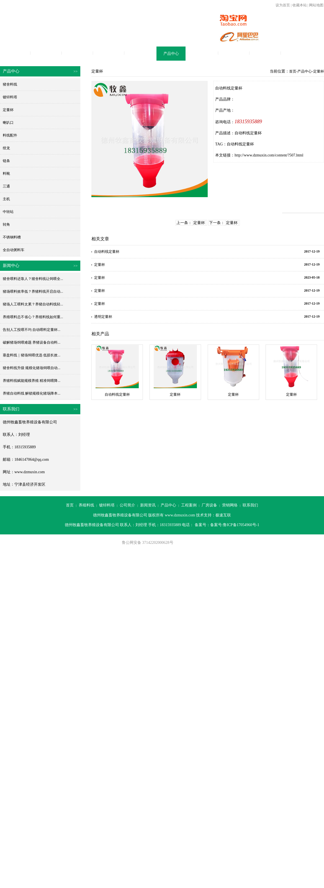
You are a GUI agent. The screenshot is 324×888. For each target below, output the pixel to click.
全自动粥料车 (13, 250)
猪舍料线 (10, 84)
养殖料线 (46, 54)
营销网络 (265, 54)
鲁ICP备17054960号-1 (241, 525)
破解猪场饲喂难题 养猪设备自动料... (31, 342)
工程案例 (202, 54)
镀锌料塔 (77, 54)
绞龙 (6, 148)
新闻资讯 (140, 54)
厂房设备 (233, 54)
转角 (6, 224)
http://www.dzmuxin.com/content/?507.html (269, 155)
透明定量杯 (103, 317)
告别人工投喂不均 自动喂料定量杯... (31, 330)
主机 (6, 199)
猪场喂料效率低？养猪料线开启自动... (33, 291)
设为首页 (283, 5)
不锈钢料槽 (12, 237)
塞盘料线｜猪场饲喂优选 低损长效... (31, 355)
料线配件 (10, 135)
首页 (15, 54)
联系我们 (296, 54)
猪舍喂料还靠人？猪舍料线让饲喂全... (33, 279)
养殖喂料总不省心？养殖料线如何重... (33, 317)
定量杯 (8, 110)
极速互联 (223, 515)
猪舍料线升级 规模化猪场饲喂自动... (31, 368)
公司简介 (108, 54)
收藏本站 (299, 5)
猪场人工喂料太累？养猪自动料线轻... (33, 304)
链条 (6, 161)
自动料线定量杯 (240, 144)
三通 (6, 186)
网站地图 (316, 5)
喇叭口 (8, 122)
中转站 (8, 212)
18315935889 (248, 121)
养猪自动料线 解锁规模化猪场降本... (31, 393)
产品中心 (171, 54)
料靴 (6, 173)
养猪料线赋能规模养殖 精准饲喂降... (31, 381)
